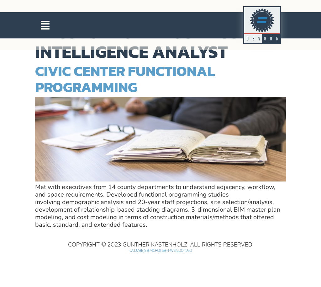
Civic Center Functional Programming (125, 106)
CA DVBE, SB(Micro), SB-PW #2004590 (160, 278)
